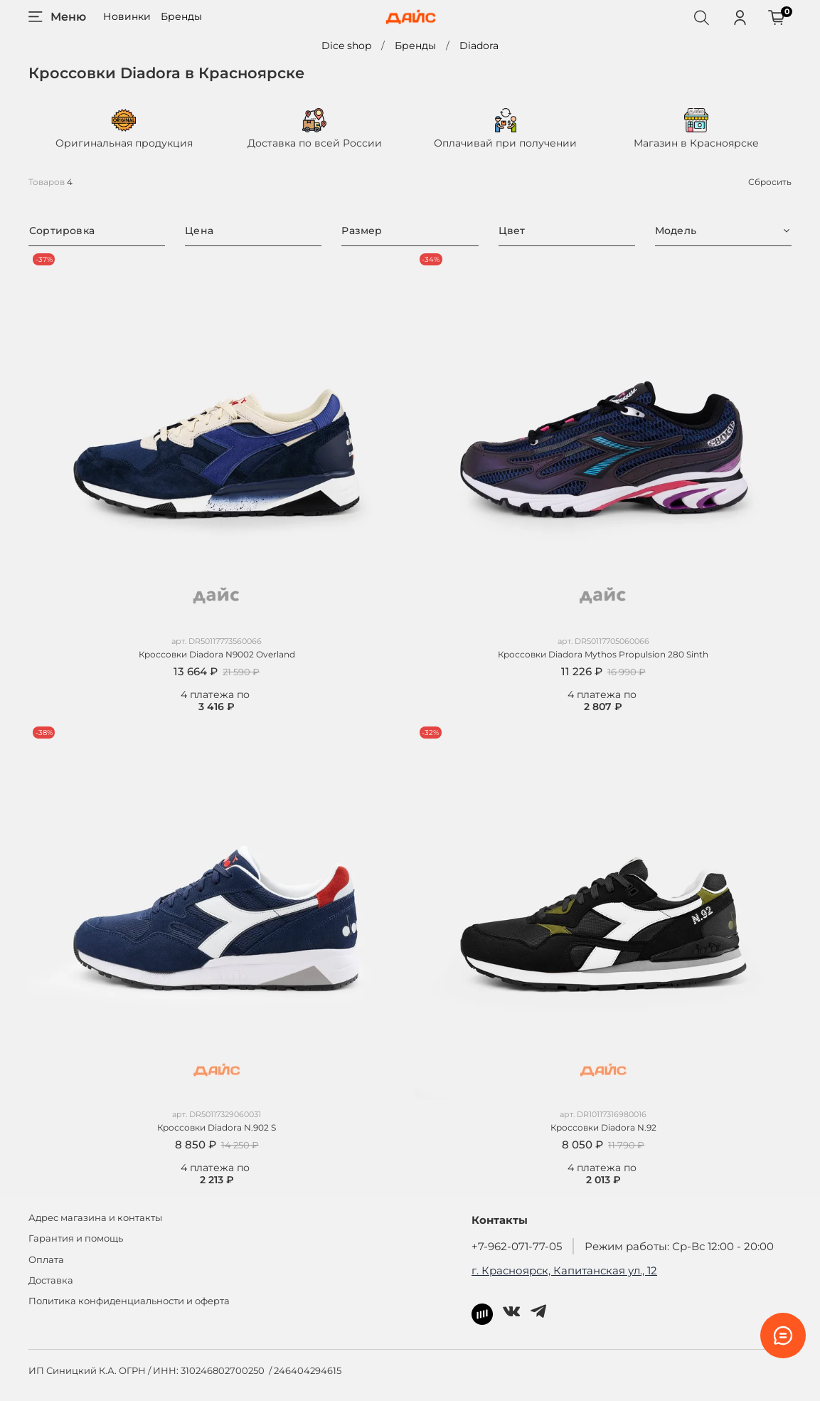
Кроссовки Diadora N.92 (603, 1127)
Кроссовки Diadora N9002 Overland (217, 654)
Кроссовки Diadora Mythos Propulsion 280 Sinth (603, 654)
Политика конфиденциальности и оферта (129, 1301)
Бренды (181, 16)
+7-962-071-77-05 (517, 1246)
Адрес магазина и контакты (95, 1217)
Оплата (46, 1259)
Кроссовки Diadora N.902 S (216, 1127)
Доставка (50, 1280)
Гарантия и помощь (75, 1238)
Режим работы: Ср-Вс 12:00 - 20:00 (679, 1246)
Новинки (127, 16)
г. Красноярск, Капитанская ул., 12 (564, 1270)
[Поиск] (701, 17)
